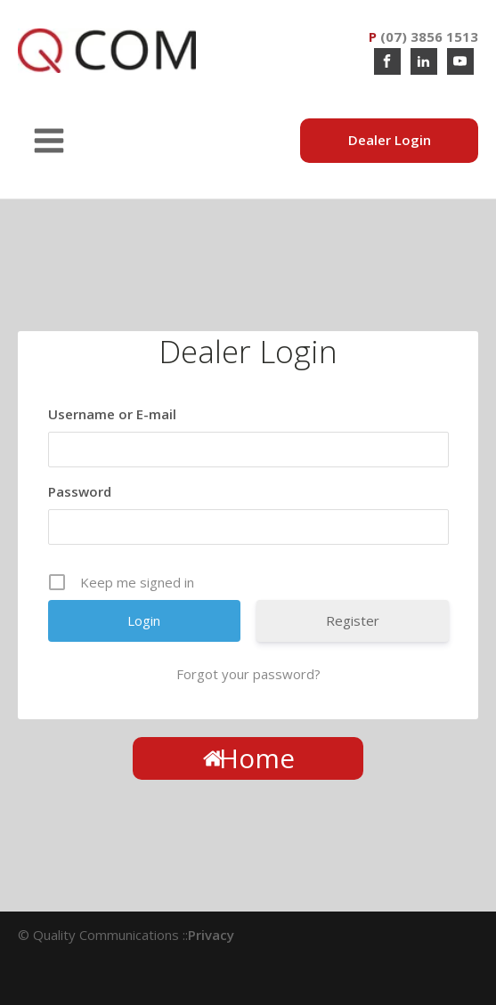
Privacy (211, 935)
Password (79, 491)
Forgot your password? (248, 674)
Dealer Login (389, 140)
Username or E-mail (112, 414)
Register (352, 620)
